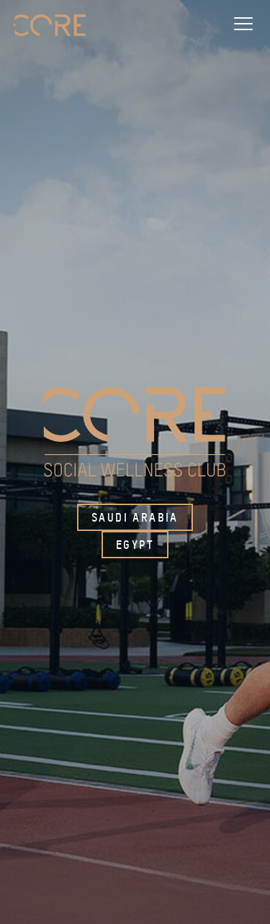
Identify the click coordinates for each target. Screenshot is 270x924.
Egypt (135, 544)
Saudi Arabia (135, 517)
